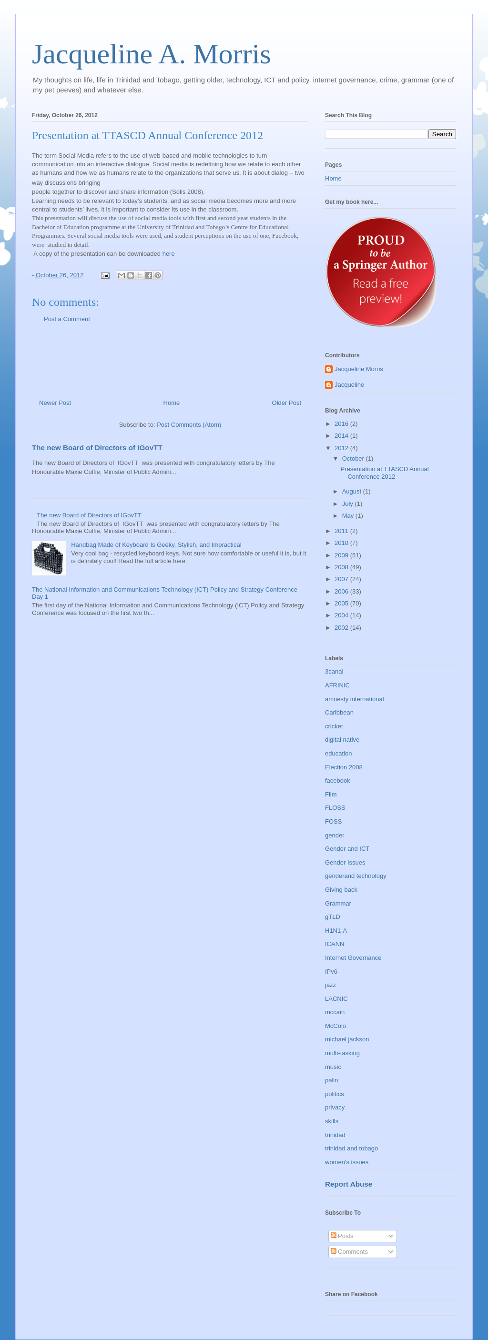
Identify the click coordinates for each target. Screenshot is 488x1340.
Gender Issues (345, 862)
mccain (335, 1012)
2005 (342, 603)
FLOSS (335, 807)
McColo (335, 1025)
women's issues (346, 1162)
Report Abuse (348, 1184)
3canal (334, 671)
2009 (342, 555)
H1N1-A (336, 930)
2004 (342, 615)
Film (331, 794)
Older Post (286, 402)
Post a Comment (67, 318)
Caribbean (339, 712)
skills (331, 1121)
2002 (342, 627)
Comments (349, 1251)
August (352, 491)
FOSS (333, 821)
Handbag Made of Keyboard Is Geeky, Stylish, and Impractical (156, 544)
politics (334, 1094)
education (338, 753)
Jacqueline (349, 384)
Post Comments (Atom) (189, 424)
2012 (342, 448)
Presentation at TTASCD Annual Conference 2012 (384, 472)
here (169, 253)
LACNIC (336, 998)
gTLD (332, 916)
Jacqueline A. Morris (151, 54)
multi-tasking (342, 1053)
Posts (342, 1235)
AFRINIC (337, 685)
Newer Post (55, 402)
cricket (334, 726)
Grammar (338, 903)
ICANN (334, 943)
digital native (342, 739)
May (349, 515)
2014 (342, 435)
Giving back (341, 889)
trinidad (335, 1134)
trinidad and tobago (351, 1148)
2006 (342, 591)
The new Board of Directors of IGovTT (97, 447)
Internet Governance (353, 957)
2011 (342, 530)
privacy (335, 1107)
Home (171, 402)
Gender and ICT (347, 848)
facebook (337, 780)
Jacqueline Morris (359, 369)
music (333, 1066)
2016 (342, 423)
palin (331, 1080)
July (348, 503)
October (354, 458)
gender (334, 835)
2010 (342, 542)
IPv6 (331, 971)
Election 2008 (344, 767)
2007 (342, 579)
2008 (342, 567)
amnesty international (354, 699)
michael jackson (347, 1039)
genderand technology (355, 875)
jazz (330, 984)
